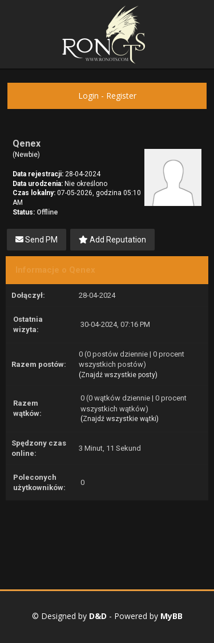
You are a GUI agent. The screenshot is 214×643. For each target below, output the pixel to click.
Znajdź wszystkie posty (118, 375)
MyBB (171, 615)
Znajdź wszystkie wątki (119, 419)
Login (88, 95)
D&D (98, 615)
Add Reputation (112, 239)
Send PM (36, 239)
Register (121, 95)
